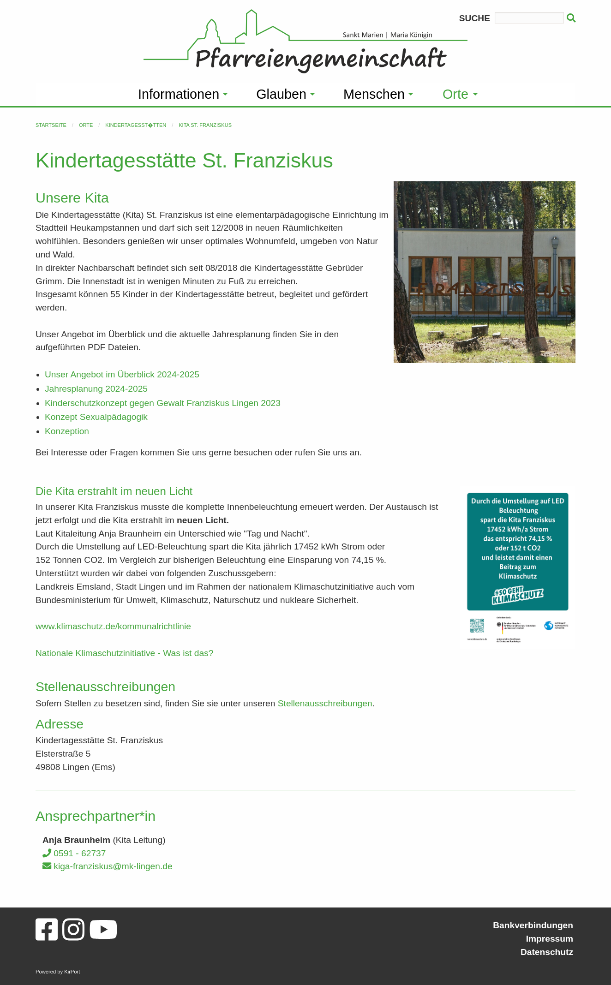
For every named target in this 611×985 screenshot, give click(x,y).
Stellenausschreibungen (325, 703)
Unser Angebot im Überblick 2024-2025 (122, 374)
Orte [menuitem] (455, 94)
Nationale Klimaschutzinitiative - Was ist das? (126, 653)
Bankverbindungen (533, 925)
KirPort (72, 971)
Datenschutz (547, 952)
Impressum (549, 938)
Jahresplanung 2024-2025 (96, 389)
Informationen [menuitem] (178, 94)
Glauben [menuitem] (281, 94)
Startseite (51, 125)
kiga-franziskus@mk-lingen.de (107, 866)
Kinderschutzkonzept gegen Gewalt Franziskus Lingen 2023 (163, 403)
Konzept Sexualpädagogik (96, 417)
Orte (86, 125)
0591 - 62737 (74, 853)
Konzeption (67, 431)
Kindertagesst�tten (135, 125)
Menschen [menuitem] (374, 94)
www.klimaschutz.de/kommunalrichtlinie (113, 626)
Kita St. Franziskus (205, 125)
